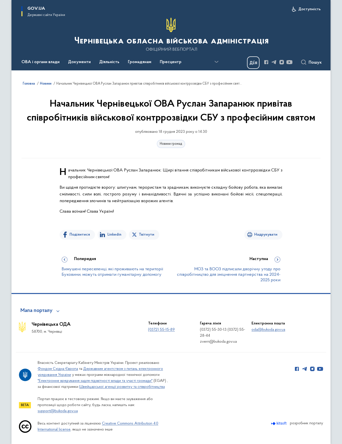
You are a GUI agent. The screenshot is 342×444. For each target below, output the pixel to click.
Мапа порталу (36, 310)
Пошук (315, 62)
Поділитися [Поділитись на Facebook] (80, 235)
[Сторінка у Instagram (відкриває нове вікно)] (282, 62)
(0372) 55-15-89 (161, 330)
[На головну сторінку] (171, 34)
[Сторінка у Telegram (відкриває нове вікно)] (274, 62)
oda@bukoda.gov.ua (268, 330)
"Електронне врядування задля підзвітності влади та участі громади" (95, 381)
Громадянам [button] (139, 62)
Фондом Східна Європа (58, 369)
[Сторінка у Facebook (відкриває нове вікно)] (266, 62)
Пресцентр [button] (170, 62)
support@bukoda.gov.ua (58, 411)
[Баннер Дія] (253, 62)
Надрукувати (265, 235)
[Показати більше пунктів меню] (216, 62)
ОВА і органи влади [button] (40, 62)
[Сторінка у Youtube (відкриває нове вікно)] (289, 62)
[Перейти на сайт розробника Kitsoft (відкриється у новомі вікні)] (279, 423)
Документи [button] (79, 62)
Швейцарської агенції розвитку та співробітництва (122, 387)
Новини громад (171, 144)
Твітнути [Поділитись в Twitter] (146, 235)
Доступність (309, 9)
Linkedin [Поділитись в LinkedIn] (114, 235)
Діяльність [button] (109, 62)
